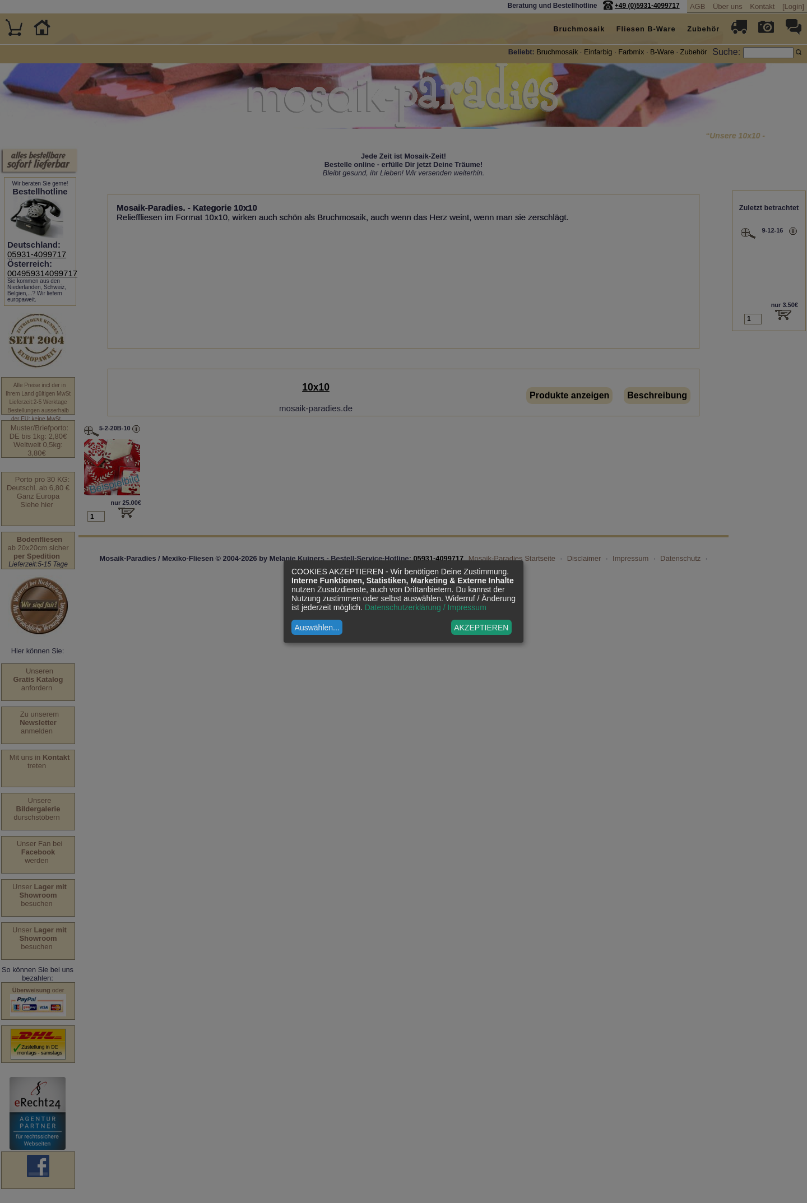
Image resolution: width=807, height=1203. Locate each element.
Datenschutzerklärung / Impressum (425, 607)
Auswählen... (317, 627)
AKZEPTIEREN (481, 627)
